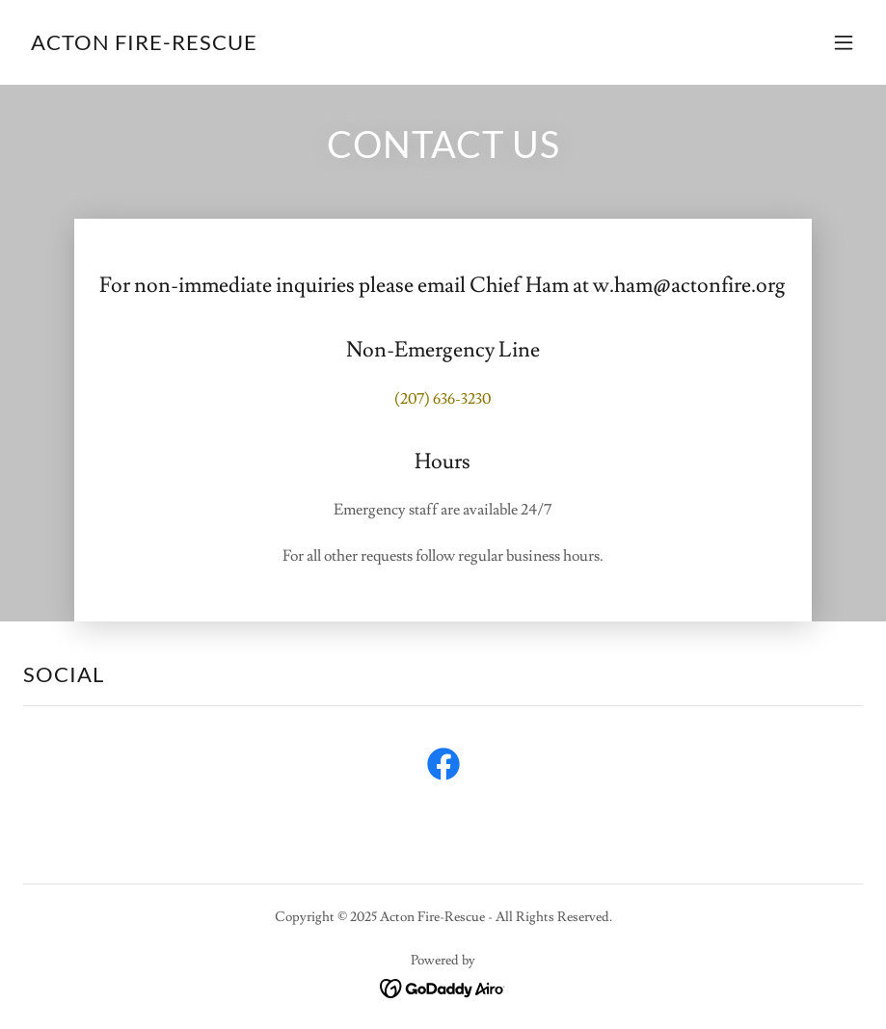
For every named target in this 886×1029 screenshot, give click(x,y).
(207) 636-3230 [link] (442, 399)
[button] (843, 42)
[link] (144, 45)
